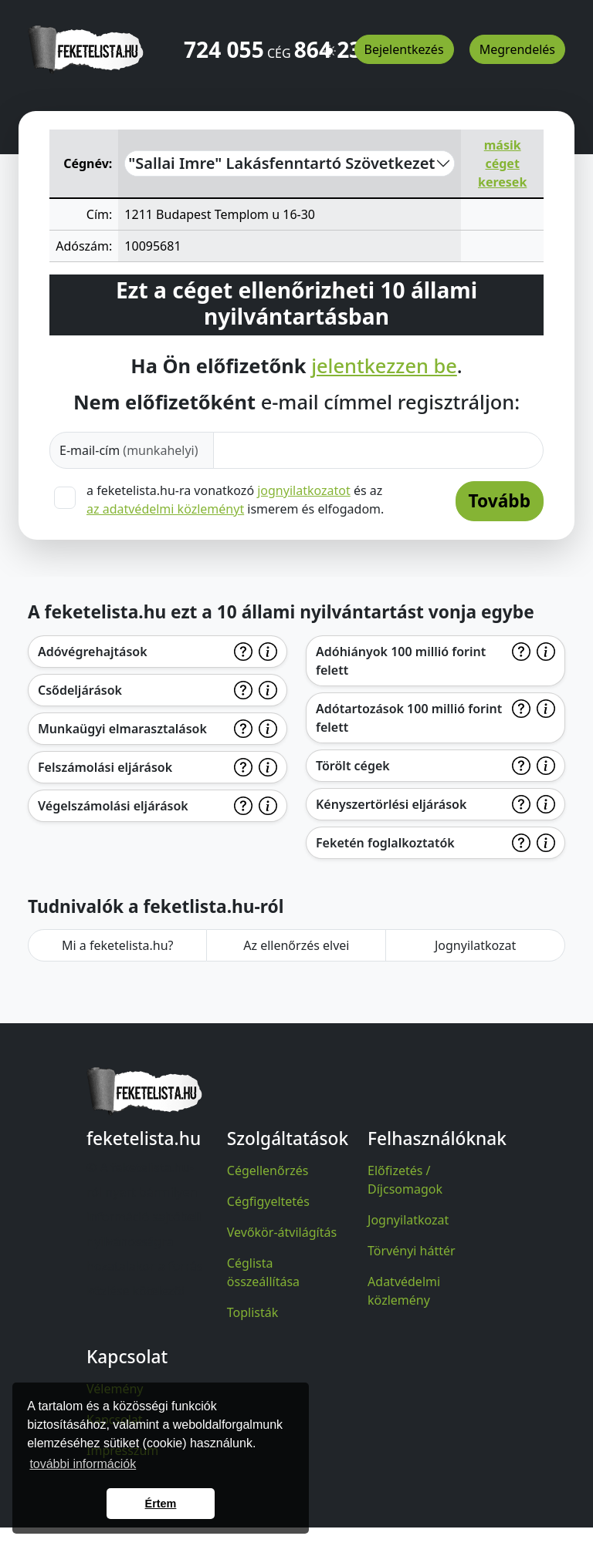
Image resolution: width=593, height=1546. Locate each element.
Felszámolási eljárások (105, 767)
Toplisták (253, 1312)
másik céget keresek (502, 163)
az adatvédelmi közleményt (165, 508)
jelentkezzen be (384, 365)
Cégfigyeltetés (268, 1201)
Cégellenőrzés (268, 1170)
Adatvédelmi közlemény (404, 1291)
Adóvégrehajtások (92, 651)
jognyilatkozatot (304, 490)
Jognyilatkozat (475, 945)
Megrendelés (517, 49)
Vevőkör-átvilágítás (282, 1232)
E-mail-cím (128, 450)
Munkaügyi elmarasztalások (122, 728)
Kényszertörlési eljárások (391, 804)
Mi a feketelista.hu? (118, 945)
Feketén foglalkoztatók (385, 842)
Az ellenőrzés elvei (296, 945)
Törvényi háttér (412, 1250)
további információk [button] (82, 1463)
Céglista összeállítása (263, 1272)
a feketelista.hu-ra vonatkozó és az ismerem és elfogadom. (235, 499)
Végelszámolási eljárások (113, 805)
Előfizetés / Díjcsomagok (405, 1179)
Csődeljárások (80, 690)
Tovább (499, 501)
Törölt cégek (353, 765)
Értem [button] (161, 1503)
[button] (330, 44)
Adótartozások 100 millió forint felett (409, 718)
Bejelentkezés (404, 49)
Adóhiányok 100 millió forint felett (401, 661)
